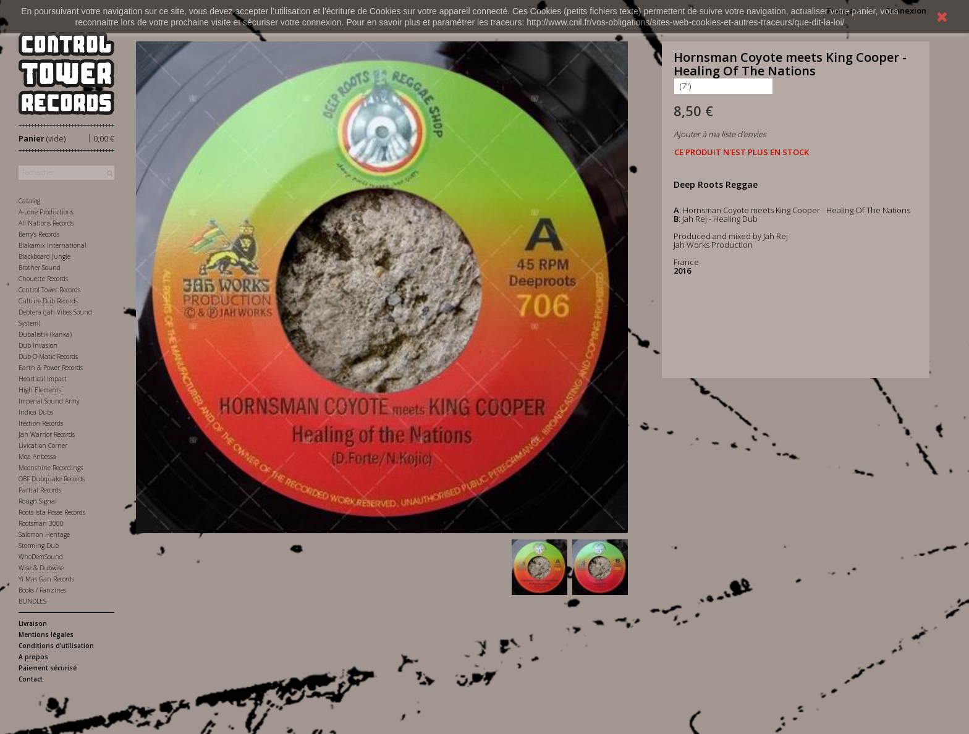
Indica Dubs (36, 412)
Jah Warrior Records (47, 434)
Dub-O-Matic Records (48, 356)
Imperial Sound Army (49, 401)
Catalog (29, 200)
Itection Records (41, 423)
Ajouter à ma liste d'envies (720, 134)
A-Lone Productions (46, 212)
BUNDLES (32, 601)
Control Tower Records (49, 289)
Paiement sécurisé (48, 668)
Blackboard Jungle (44, 256)
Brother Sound (40, 267)
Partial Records (40, 490)
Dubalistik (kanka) (45, 334)
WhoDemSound (41, 556)
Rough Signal (38, 501)
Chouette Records (43, 278)
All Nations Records (46, 223)
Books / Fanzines (42, 590)
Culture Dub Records (48, 301)
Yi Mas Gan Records (46, 579)
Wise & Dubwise (41, 567)
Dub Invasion (38, 345)
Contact (31, 679)
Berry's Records (39, 234)
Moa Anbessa (37, 456)
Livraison (33, 623)
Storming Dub (39, 545)
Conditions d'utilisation (56, 645)
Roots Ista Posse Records (52, 512)
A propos (33, 656)
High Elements (40, 390)
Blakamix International (53, 245)
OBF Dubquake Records (52, 479)
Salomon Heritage (44, 534)
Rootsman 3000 (41, 523)
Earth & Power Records (51, 367)
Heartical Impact (43, 378)
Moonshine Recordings (51, 467)
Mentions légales (46, 634)
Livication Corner (43, 445)
